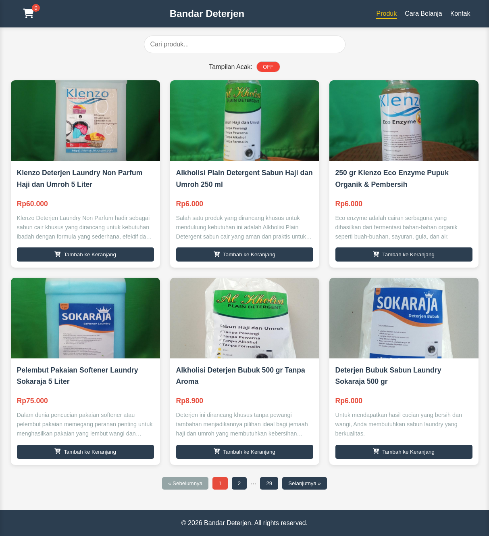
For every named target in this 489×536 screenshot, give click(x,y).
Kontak (460, 13)
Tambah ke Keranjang (85, 254)
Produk (386, 13)
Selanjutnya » (304, 483)
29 (269, 483)
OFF (268, 67)
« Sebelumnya (185, 483)
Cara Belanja (423, 13)
